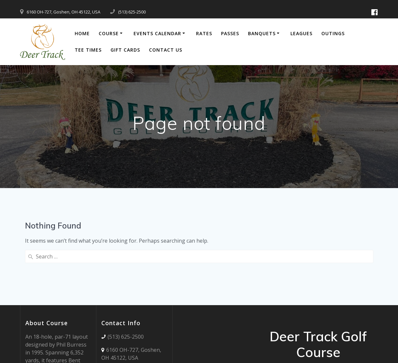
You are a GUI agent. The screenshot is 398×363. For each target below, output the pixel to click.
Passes (230, 33)
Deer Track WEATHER (211, 289)
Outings (333, 33)
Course (109, 33)
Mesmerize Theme (343, 323)
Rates (204, 33)
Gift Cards (125, 50)
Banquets (262, 33)
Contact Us (165, 50)
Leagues (301, 33)
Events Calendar (157, 33)
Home (82, 33)
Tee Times (88, 50)
